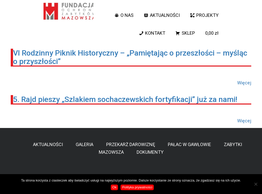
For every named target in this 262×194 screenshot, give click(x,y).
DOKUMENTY (150, 152)
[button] (197, 6)
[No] (255, 184)
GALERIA (84, 144)
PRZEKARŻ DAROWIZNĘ (130, 144)
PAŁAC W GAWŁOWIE (189, 144)
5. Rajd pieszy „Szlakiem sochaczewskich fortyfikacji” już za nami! (125, 99)
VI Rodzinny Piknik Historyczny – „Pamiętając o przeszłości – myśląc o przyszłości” (130, 57)
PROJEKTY (207, 15)
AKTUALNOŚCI (165, 15)
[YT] (216, 6)
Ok (114, 187)
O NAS (127, 15)
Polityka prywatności (137, 187)
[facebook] (206, 6)
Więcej (244, 82)
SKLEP (188, 33)
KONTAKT (155, 33)
